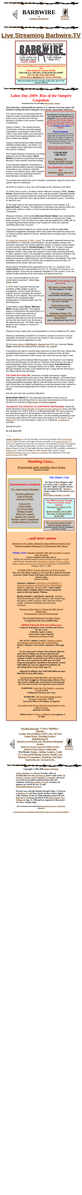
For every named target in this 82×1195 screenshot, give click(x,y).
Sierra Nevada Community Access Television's (41, 409)
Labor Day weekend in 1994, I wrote (25, 240)
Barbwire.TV (11, 450)
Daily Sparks (54, 798)
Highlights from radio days (60, 173)
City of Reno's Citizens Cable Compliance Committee (40, 776)
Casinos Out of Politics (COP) (33, 734)
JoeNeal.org (40, 775)
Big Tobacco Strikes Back (60, 287)
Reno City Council (25, 514)
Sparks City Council (25, 517)
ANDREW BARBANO (39, 19)
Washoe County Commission (25, 519)
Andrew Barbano (60, 484)
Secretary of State (24, 499)
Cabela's (51, 752)
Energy (45, 754)
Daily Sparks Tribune (52, 103)
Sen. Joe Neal (55, 734)
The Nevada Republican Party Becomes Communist (45, 698)
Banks (34, 752)
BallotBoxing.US (40, 739)
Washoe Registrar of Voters (25, 522)
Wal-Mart (57, 757)
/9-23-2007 (59, 512)
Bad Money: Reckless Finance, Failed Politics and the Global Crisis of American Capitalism (40, 562)
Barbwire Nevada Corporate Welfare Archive (40, 747)
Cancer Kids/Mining (31, 754)
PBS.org (54, 344)
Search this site (32, 759)
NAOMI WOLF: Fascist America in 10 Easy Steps (41, 570)
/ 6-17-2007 (59, 508)
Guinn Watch (30, 736)
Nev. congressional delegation (25, 489)
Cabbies (42, 752)
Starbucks (46, 757)
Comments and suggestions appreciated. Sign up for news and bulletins (41, 812)
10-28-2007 (59, 515)
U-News (43, 728)
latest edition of (28, 344)
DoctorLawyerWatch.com (29, 741)
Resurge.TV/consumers (29, 757)
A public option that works (60, 299)
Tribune (19, 800)
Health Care (56, 754)
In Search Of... (48, 759)
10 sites (46, 493)
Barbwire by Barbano (25, 798)
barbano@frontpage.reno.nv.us (18, 453)
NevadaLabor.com (61, 441)
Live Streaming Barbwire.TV (41, 35)
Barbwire (67, 489)
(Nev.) (62, 798)
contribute (62, 420)
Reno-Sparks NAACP (39, 782)
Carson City (25, 504)
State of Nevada (24, 496)
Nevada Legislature (25, 494)
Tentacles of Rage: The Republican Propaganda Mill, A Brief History (39, 642)
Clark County (25, 506)
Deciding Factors (47, 736)
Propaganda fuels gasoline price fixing (41, 467)
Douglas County (25, 511)
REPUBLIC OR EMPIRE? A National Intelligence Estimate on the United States (39, 584)
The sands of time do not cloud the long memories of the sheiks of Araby (41, 706)
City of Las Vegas (25, 509)
